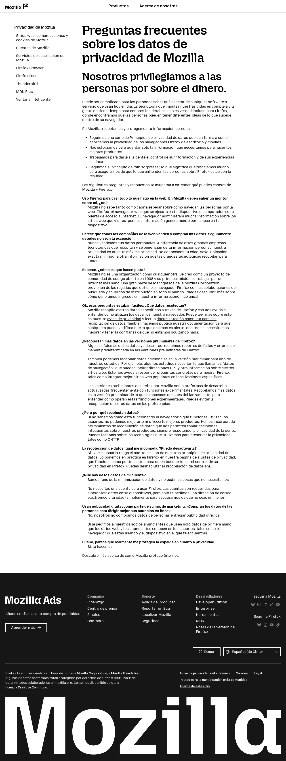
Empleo (93, 615)
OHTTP (113, 439)
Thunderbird (27, 84)
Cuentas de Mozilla (32, 48)
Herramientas (207, 615)
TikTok (271, 604)
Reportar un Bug (156, 608)
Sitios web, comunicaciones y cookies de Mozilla (42, 37)
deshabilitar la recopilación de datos (172, 466)
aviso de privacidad (124, 319)
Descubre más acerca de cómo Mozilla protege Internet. (130, 555)
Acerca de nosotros (158, 6)
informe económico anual (176, 296)
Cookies (242, 673)
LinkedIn (265, 604)
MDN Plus (24, 92)
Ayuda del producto (159, 602)
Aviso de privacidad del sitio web (205, 673)
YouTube (271, 625)
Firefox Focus (28, 76)
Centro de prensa (102, 608)
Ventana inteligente (33, 99)
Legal (258, 673)
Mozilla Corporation (92, 673)
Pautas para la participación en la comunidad (214, 680)
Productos (118, 6)
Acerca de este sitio (195, 686)
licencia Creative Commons (26, 687)
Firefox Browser (30, 68)
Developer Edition (211, 602)
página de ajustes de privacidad (207, 457)
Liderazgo (95, 602)
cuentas (177, 488)
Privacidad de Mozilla (34, 27)
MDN (200, 621)
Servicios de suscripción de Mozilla (40, 58)
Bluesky (253, 604)
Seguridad (151, 621)
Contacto (95, 621)
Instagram (259, 604)
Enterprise (205, 608)
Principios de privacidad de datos (159, 138)
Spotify (278, 604)
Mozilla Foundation (125, 673)
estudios (112, 363)
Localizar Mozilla (156, 615)
